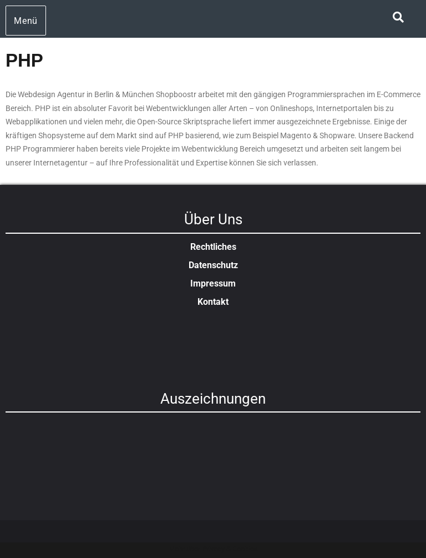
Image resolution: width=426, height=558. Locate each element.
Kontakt (213, 301)
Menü (26, 21)
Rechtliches (213, 247)
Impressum (213, 283)
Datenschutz (213, 265)
